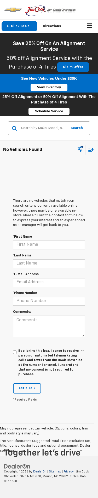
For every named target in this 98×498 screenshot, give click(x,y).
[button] (19, 26)
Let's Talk (27, 388)
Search (77, 128)
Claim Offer (73, 67)
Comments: (22, 311)
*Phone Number (25, 293)
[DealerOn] (17, 466)
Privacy (69, 471)
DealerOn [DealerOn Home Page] (40, 471)
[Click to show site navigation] (90, 26)
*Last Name (22, 255)
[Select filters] (80, 150)
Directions (52, 26)
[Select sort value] (89, 150)
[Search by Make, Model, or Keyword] (43, 128)
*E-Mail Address (26, 274)
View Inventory (49, 87)
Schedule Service (49, 111)
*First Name (22, 236)
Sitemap (55, 471)
